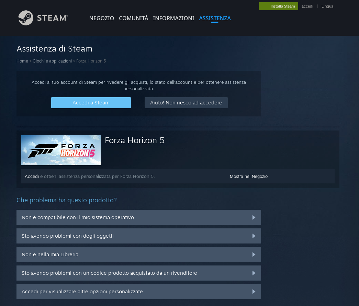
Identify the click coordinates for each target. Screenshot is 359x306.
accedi (307, 6)
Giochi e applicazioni (52, 61)
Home (22, 61)
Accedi (32, 176)
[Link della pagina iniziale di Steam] (48, 23)
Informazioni (173, 18)
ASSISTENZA (215, 18)
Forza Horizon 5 (135, 140)
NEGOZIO (101, 18)
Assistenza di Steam (54, 48)
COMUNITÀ (133, 18)
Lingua (327, 6)
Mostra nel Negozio (249, 176)
